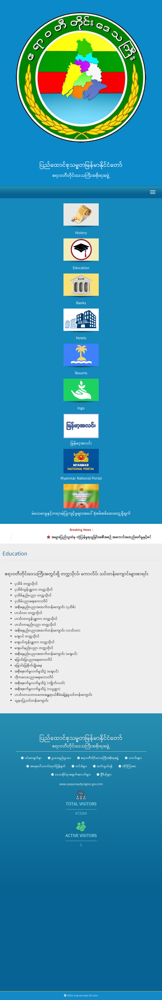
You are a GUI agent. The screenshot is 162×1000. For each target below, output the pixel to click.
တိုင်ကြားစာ (127, 766)
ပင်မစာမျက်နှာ (31, 758)
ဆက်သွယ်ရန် (102, 766)
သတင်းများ (135, 758)
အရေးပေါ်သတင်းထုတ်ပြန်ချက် (47, 766)
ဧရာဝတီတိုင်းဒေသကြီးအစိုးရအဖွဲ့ (100, 758)
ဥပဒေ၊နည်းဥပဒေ (59, 758)
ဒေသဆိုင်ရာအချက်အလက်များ (70, 775)
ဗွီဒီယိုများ (103, 775)
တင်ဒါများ (79, 766)
